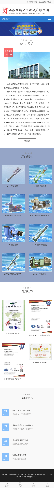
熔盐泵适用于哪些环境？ (22, 410)
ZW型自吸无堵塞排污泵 (12, 216)
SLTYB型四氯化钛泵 (39, 245)
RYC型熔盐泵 (12, 186)
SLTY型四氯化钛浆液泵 (13, 274)
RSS (36, 477)
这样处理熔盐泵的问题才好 (23, 425)
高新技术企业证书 (40, 362)
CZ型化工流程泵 (39, 274)
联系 (33, 484)
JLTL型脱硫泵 (12, 245)
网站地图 (30, 477)
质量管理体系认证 (13, 333)
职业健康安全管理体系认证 (39, 335)
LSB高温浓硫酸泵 (39, 186)
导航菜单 (6, 19)
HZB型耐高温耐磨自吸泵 (39, 216)
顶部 (47, 484)
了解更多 (27, 141)
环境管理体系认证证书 (12, 379)
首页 (7, 484)
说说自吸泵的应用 (19, 455)
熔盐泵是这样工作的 (20, 440)
